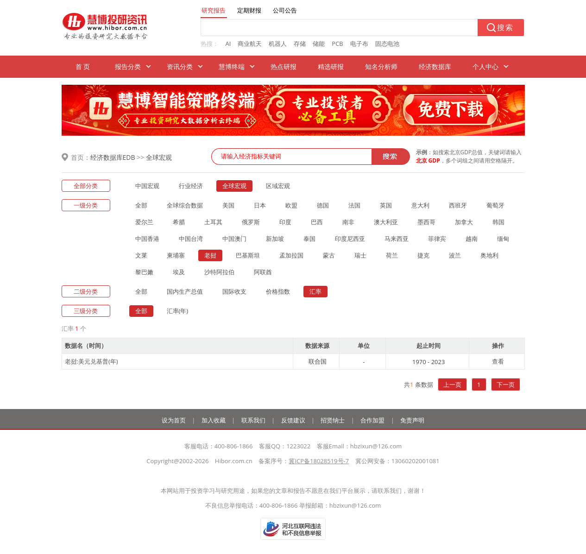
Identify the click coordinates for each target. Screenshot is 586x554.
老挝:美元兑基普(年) (91, 361)
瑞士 (360, 255)
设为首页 (174, 420)
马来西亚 (396, 238)
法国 (354, 205)
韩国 (498, 222)
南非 (348, 222)
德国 (323, 205)
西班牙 (458, 205)
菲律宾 (437, 238)
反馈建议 (293, 420)
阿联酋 (263, 272)
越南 (472, 238)
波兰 (455, 255)
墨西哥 (426, 222)
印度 (285, 222)
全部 (141, 205)
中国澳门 (234, 238)
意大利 (420, 205)
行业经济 (191, 186)
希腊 (179, 222)
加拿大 (464, 222)
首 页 (83, 66)
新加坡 (275, 238)
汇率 (315, 291)
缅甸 (503, 238)
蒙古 (329, 255)
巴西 (317, 222)
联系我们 (253, 420)
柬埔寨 (176, 255)
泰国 (309, 238)
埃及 (179, 272)
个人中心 (485, 66)
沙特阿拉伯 (219, 272)
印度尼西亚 (350, 238)
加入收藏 (214, 420)
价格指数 (278, 291)
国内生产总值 (185, 291)
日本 (260, 205)
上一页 (452, 384)
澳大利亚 (386, 222)
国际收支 (234, 291)
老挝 (210, 255)
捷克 (423, 255)
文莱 (141, 255)
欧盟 (291, 205)
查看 (498, 361)
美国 (228, 205)
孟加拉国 (291, 255)
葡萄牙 (495, 205)
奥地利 (489, 255)
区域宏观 (278, 186)
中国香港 (147, 238)
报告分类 (128, 66)
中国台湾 (191, 238)
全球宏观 (159, 157)
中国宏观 (147, 186)
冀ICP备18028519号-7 (319, 461)
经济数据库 (435, 66)
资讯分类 (180, 66)
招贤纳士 (333, 420)
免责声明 (412, 420)
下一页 (506, 384)
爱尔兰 (144, 222)
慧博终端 (232, 66)
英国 (386, 205)
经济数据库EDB (112, 157)
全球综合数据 (185, 205)
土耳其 (213, 222)
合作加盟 (372, 420)
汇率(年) (178, 311)
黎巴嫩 (144, 272)
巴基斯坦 (248, 255)
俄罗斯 (251, 222)
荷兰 (392, 255)
